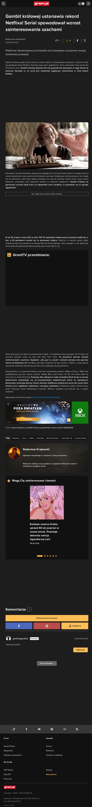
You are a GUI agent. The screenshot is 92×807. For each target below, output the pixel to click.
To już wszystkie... (47, 663)
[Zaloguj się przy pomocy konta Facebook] (19, 626)
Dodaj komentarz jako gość (46, 618)
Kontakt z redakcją (54, 755)
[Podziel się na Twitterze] (84, 40)
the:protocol (51, 774)
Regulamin (8, 750)
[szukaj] (3, 3)
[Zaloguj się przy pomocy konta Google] (46, 626)
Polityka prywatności (13, 755)
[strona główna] (42, 3)
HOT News (8, 770)
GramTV (7, 774)
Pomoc (49, 746)
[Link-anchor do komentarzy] (57, 40)
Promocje (8, 778)
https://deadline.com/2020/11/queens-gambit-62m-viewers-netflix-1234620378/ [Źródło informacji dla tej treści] (42, 427)
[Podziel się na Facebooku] (77, 40)
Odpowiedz (80, 650)
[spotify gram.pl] (52, 729)
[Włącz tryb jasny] (81, 4)
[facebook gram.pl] (27, 729)
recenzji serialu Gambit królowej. (46, 397)
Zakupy (49, 770)
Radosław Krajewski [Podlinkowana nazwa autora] (36, 449)
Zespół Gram (9, 746)
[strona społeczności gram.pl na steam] (65, 729)
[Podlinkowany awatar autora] (14, 453)
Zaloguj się (76, 626)
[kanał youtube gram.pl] (40, 729)
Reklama (50, 750)
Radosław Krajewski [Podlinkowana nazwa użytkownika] (16, 39)
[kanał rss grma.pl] (77, 729)
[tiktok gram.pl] (14, 729)
